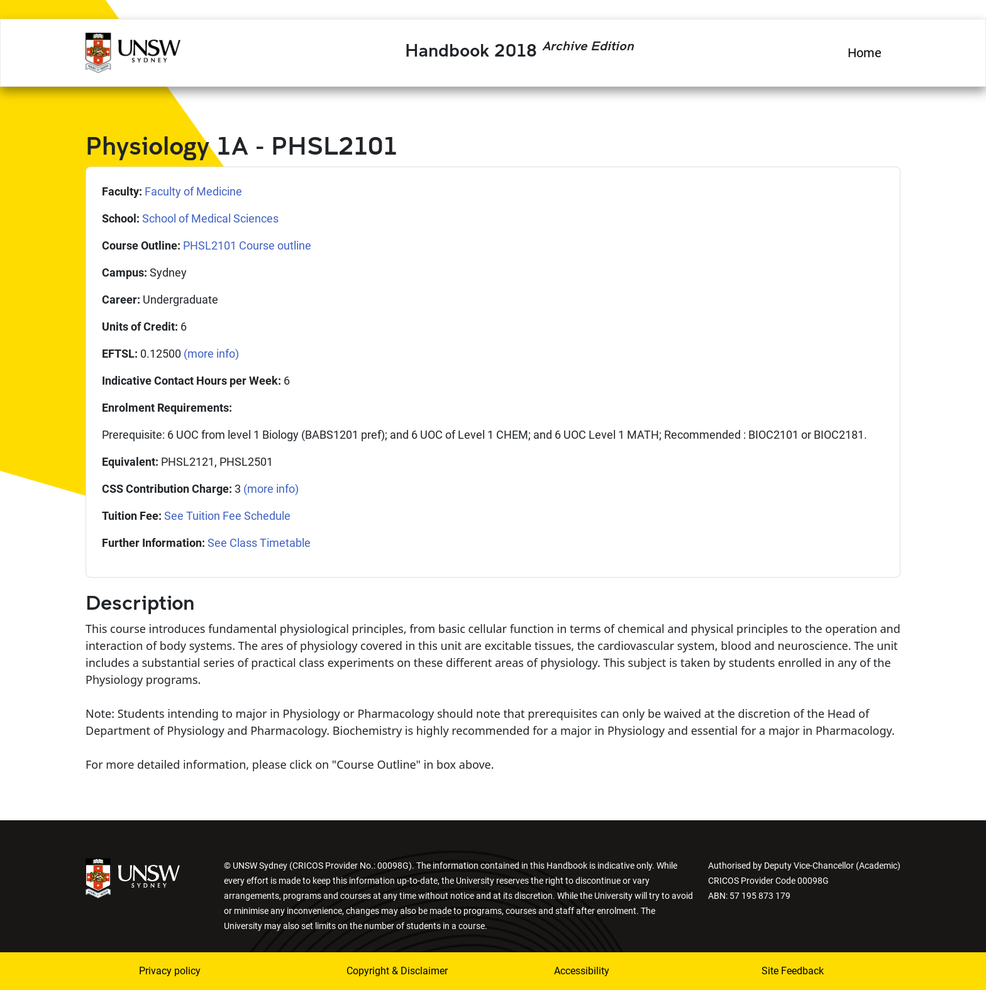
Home (865, 52)
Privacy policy (170, 971)
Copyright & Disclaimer (397, 971)
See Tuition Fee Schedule (227, 515)
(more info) (211, 353)
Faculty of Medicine (193, 191)
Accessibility (581, 971)
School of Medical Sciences (210, 218)
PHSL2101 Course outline (247, 245)
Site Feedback (793, 971)
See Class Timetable (259, 542)
